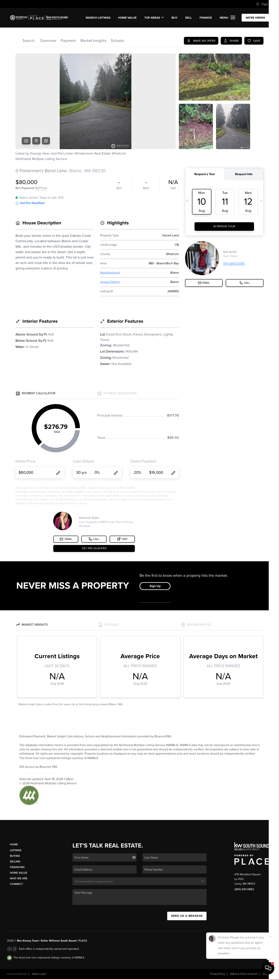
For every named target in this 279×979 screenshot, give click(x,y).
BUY (174, 17)
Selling (15, 861)
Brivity (23, 974)
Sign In (264, 4)
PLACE (82, 940)
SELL (188, 17)
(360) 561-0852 (244, 889)
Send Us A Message (187, 916)
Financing (17, 867)
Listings (15, 850)
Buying (15, 856)
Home (14, 844)
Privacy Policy (217, 974)
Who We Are (18, 878)
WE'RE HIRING (255, 17)
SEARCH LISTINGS (98, 17)
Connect (16, 884)
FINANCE (206, 17)
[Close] (270, 936)
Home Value (127, 17)
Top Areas (154, 17)
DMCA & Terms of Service (244, 974)
